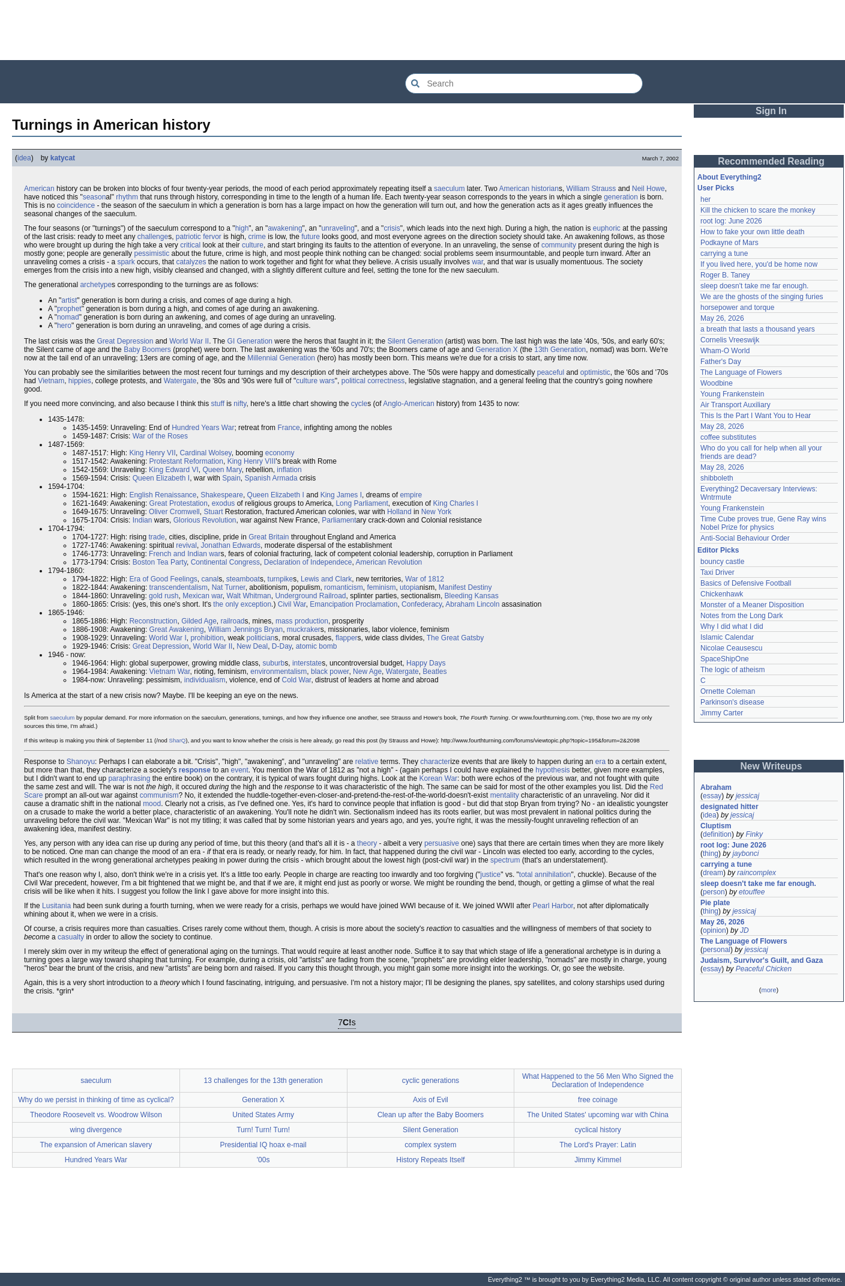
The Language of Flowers (741, 372)
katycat (62, 158)
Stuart (213, 512)
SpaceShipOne (724, 659)
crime (257, 236)
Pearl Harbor (553, 906)
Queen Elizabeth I (161, 478)
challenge (152, 236)
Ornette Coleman (727, 691)
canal (209, 579)
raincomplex (756, 873)
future (310, 236)
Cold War (296, 680)
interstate (307, 663)
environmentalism (278, 671)
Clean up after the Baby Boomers (430, 1115)
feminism (381, 587)
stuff (217, 403)
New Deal (252, 646)
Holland (399, 512)
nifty (239, 403)
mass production (301, 621)
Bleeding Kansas (472, 596)
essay (712, 796)
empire (411, 495)
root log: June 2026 (731, 221)
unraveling (337, 228)
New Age (367, 671)
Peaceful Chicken (764, 969)
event (239, 770)
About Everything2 (729, 177)
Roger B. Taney (725, 275)
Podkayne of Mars (729, 242)
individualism (205, 680)
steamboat (243, 579)
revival (186, 545)
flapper (346, 638)
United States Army (263, 1115)
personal (716, 949)
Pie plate (715, 903)
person (714, 892)
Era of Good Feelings (163, 579)
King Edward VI (174, 470)
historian (545, 188)
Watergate (180, 381)
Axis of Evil (430, 1100)
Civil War (292, 604)
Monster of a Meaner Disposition (752, 605)
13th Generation (560, 349)
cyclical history (597, 1130)
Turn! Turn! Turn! (263, 1130)
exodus (223, 503)
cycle (359, 403)
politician (261, 638)
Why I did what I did (731, 626)
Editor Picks (718, 550)
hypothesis (552, 770)
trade (156, 537)
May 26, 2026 (722, 318)
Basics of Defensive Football (745, 583)
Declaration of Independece (308, 562)
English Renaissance (162, 495)
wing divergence (96, 1130)
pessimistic (151, 253)
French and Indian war (184, 554)
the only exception (242, 604)
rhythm (127, 197)
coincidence (76, 205)
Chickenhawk (721, 594)
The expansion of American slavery (96, 1145)
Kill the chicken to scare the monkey (757, 210)
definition (717, 834)
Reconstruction (153, 621)
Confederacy (421, 604)
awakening (285, 228)
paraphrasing (129, 778)
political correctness (372, 381)
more (768, 989)
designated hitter (729, 806)
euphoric (607, 228)
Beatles (434, 671)
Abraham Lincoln (472, 604)
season (94, 197)
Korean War (438, 778)
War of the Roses (160, 436)
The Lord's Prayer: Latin (597, 1145)
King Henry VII (152, 453)
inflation (289, 470)
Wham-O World (725, 351)
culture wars (315, 381)
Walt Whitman (249, 596)
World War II (189, 341)
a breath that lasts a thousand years (757, 329)
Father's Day (720, 361)
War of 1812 (424, 579)
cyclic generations (430, 1080)
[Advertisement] (422, 30)
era (600, 761)
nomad (68, 317)
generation (621, 197)
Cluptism (715, 826)
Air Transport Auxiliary (735, 405)
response (195, 770)
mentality (504, 795)
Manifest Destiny (465, 587)
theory (367, 843)
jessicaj (747, 796)
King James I (341, 495)
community (558, 245)
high (242, 228)
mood (152, 803)
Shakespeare (221, 495)
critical (190, 245)
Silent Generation (415, 341)
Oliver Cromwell (174, 512)
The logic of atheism (732, 670)
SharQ (177, 740)
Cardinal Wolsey (205, 453)
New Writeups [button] (771, 766)
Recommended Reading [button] (771, 161)
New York (436, 512)
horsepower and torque (737, 307)
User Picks (715, 188)
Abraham (716, 787)
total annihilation (545, 874)
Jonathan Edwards (230, 545)
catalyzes (191, 262)
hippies (79, 381)
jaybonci (745, 853)
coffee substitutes (728, 437)
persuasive (441, 843)
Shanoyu (81, 761)
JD (744, 930)
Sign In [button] (771, 111)
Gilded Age (199, 621)
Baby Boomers (147, 349)
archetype (96, 285)
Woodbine (716, 383)
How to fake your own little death (752, 232)
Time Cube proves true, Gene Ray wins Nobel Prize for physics (764, 523)
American (39, 188)
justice (490, 874)
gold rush (163, 596)
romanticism (343, 587)
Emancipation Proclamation (353, 604)
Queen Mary (221, 470)
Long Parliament (361, 503)
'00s (263, 1160)
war (477, 262)
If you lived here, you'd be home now (758, 264)
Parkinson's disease (732, 702)
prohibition (206, 638)
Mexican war (202, 596)
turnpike (280, 579)
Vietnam (51, 381)
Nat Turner (228, 587)
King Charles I (455, 503)
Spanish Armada (271, 478)
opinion (714, 930)
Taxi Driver (717, 572)
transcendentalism (178, 587)
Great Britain (268, 537)
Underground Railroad (310, 596)
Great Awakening (176, 629)
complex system (430, 1145)
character (435, 761)
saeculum (449, 188)
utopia (409, 587)
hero (64, 325)
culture (252, 245)
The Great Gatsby (455, 638)
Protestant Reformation (186, 461)
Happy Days (425, 663)
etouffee (752, 892)
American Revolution (389, 562)
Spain (231, 478)
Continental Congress (225, 562)
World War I (168, 638)
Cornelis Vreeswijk (729, 340)
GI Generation (249, 341)
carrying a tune (724, 253)
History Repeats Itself (430, 1160)
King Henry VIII (251, 461)
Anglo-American (408, 403)
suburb (274, 663)
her (705, 199)
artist (69, 300)
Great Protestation (178, 503)
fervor (212, 236)
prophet (69, 309)
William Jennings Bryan (245, 629)
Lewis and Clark (326, 579)
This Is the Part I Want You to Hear (755, 415)
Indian (142, 520)
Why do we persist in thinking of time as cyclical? (95, 1100)
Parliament (339, 520)
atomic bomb (316, 646)
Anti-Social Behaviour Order (745, 538)
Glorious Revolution (204, 520)
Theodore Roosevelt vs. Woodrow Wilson (96, 1115)
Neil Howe (648, 188)
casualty (71, 937)
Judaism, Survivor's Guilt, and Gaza (761, 960)
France (288, 427)
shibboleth (716, 478)
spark (125, 262)
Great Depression (125, 341)
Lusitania (56, 906)
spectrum (505, 860)
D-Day (282, 646)
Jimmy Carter (721, 713)
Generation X (496, 349)
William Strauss (591, 188)
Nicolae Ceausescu (731, 648)
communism (159, 795)
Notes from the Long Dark (741, 615)
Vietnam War (169, 671)
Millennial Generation (281, 358)
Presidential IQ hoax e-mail (263, 1145)
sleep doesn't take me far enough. (754, 286)
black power (330, 671)
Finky (754, 834)
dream (713, 873)
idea (24, 158)
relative (367, 761)
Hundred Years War (203, 427)
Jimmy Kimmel (597, 1160)
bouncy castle (722, 561)
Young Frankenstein (732, 394)
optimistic (595, 372)
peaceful (550, 372)
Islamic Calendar (727, 637)
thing (710, 853)
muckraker (303, 629)
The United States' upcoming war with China (598, 1115)
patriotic (188, 236)
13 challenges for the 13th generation (263, 1080)
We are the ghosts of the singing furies (761, 297)
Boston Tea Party (160, 562)
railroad (233, 621)
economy (280, 453)
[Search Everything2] (524, 83)
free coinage (598, 1100)
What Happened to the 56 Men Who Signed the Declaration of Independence (597, 1080)
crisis (391, 228)
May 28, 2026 (722, 426)
